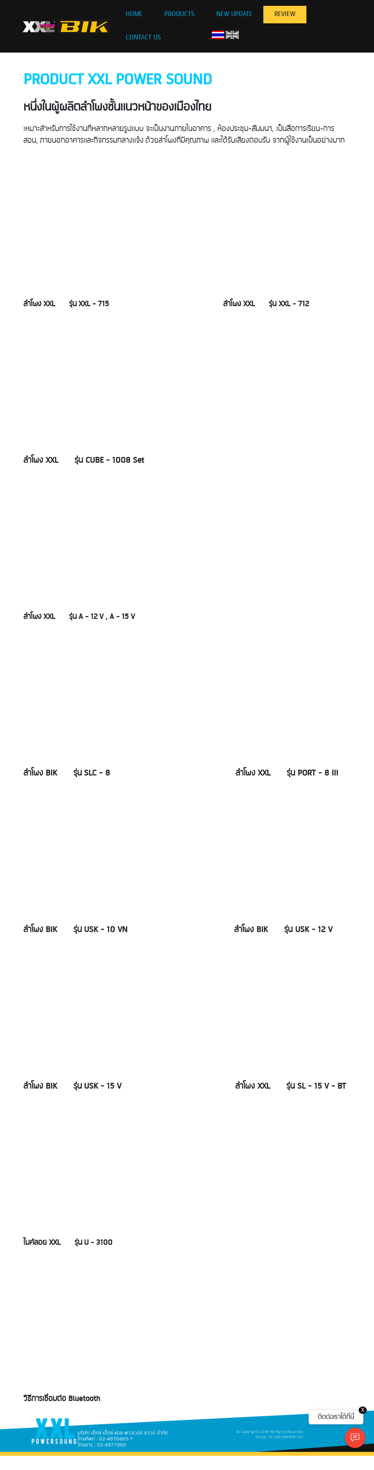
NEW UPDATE (234, 14)
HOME (134, 14)
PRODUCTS (179, 14)
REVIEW (284, 14)
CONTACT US (143, 37)
